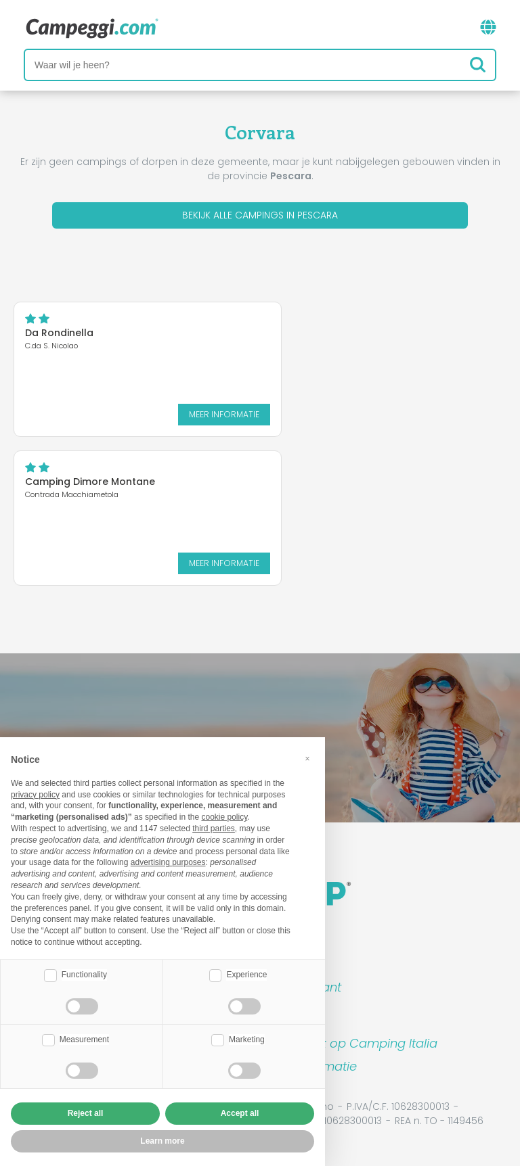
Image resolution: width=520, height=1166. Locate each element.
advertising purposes (168, 862)
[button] (307, 759)
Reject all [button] (86, 1113)
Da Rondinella (59, 333)
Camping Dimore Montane (90, 481)
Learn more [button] (162, 1141)
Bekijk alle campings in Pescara (260, 215)
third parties (213, 828)
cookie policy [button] (224, 817)
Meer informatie (224, 414)
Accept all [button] (240, 1113)
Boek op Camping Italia (367, 1043)
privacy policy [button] (35, 794)
